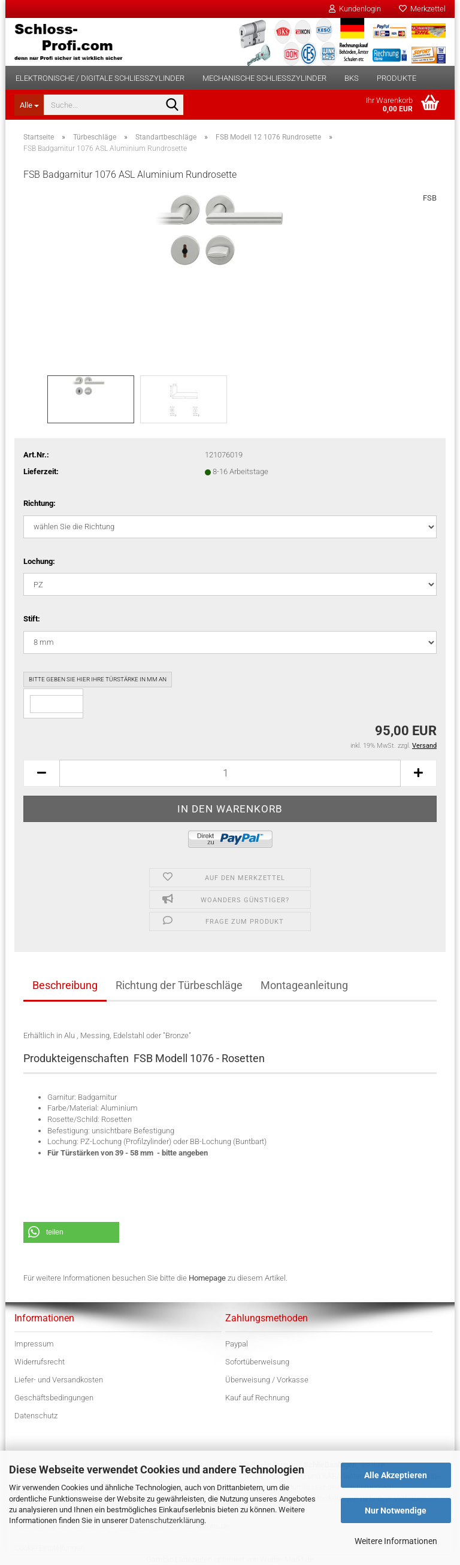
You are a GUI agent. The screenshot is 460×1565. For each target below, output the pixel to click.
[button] (41, 773)
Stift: (31, 618)
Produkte (396, 78)
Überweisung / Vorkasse (266, 1379)
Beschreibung (65, 985)
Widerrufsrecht (39, 1361)
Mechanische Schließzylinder (264, 78)
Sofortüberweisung (257, 1361)
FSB (430, 197)
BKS (351, 78)
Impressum (34, 1343)
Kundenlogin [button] (355, 8)
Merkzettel (422, 8)
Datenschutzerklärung (166, 1520)
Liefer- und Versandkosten (58, 1379)
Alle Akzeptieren (395, 1475)
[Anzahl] (230, 773)
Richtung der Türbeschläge (179, 985)
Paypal (236, 1343)
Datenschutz (36, 1415)
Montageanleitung (304, 985)
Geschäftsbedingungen (53, 1397)
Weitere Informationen (396, 1541)
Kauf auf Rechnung (257, 1397)
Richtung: (39, 503)
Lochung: (39, 561)
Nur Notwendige (395, 1510)
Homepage (207, 1277)
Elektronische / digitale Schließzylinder (100, 78)
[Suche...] (28, 105)
